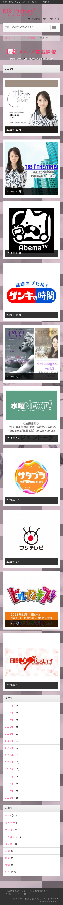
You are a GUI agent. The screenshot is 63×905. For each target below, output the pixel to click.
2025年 (9, 705)
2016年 (9, 769)
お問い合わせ (28, 894)
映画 (7, 858)
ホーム (10, 38)
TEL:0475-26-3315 (19, 27)
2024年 (9, 712)
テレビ (9, 829)
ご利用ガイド (12, 894)
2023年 (9, 719)
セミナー (10, 822)
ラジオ (9, 843)
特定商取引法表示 (39, 891)
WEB (8, 815)
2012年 (9, 797)
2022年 (9, 726)
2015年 (9, 776)
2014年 (9, 783)
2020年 (9, 741)
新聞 (7, 851)
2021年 (9, 733)
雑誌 (7, 872)
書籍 (7, 865)
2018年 (9, 755)
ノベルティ (11, 836)
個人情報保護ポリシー (17, 891)
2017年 (9, 762)
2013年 (9, 790)
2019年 (9, 748)
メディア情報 (28, 38)
